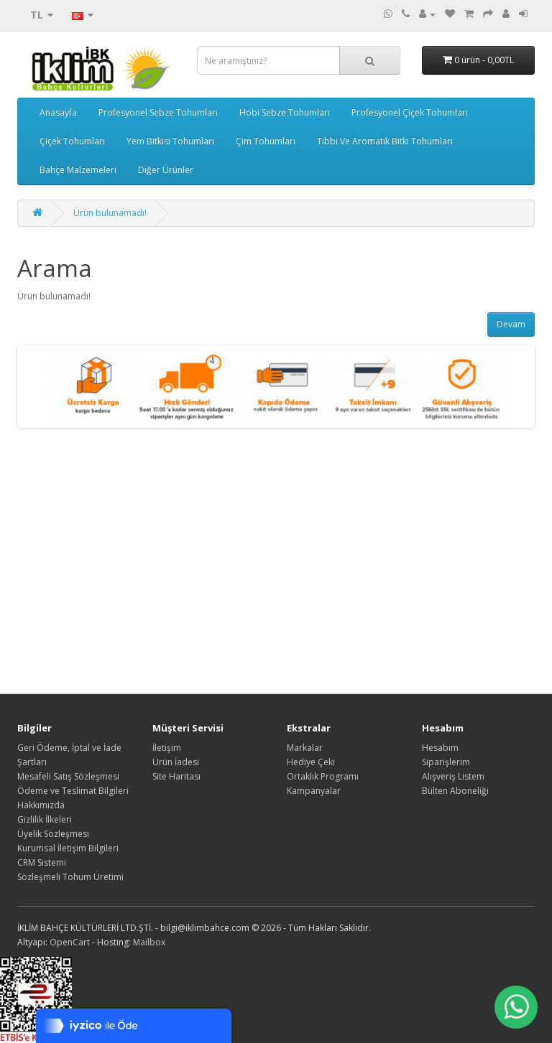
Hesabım (440, 748)
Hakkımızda (41, 805)
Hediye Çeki (311, 762)
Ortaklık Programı (323, 776)
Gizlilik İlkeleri (44, 819)
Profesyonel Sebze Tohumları (158, 112)
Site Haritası (176, 776)
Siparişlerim (446, 762)
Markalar (305, 748)
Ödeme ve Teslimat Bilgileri (73, 791)
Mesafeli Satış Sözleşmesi (68, 776)
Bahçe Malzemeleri (78, 170)
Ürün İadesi (175, 762)
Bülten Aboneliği (455, 791)
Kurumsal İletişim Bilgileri (68, 848)
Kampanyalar (314, 791)
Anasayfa (58, 112)
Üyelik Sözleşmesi (53, 834)
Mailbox (149, 942)
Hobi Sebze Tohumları (284, 112)
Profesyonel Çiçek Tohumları (409, 112)
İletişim (166, 748)
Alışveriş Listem (453, 776)
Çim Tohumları (265, 141)
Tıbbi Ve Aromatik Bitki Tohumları (385, 141)
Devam (511, 324)
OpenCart (70, 942)
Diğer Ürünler (165, 170)
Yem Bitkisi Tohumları (170, 141)
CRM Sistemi (41, 862)
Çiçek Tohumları (72, 141)
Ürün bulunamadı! (110, 213)
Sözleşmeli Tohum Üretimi (70, 877)
